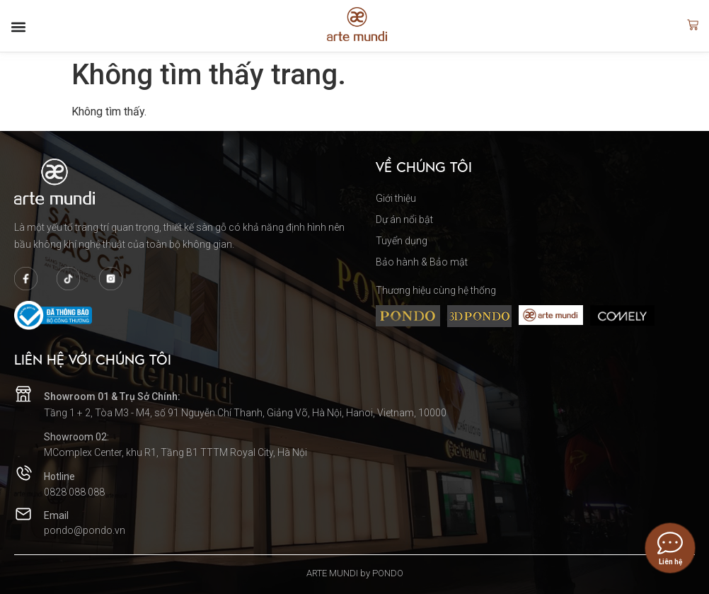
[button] (18, 27)
